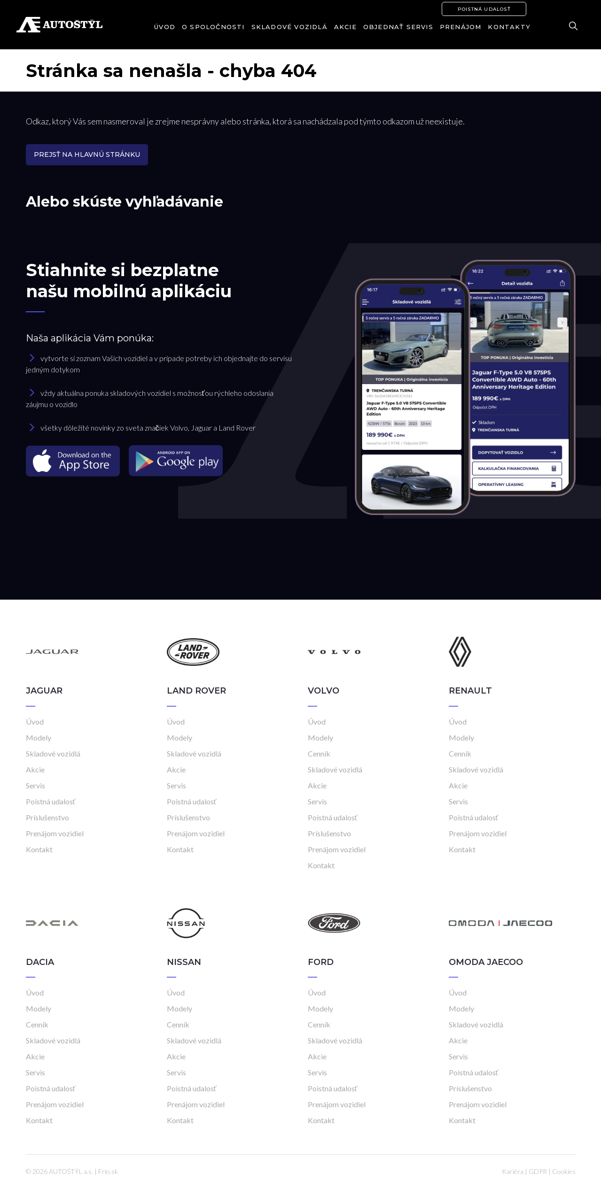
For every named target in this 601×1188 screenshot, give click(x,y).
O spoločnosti (213, 27)
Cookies (564, 1171)
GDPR (538, 1171)
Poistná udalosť (484, 9)
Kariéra (512, 1171)
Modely (38, 737)
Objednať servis (398, 27)
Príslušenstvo (47, 817)
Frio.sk (108, 1171)
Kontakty (509, 27)
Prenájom (461, 27)
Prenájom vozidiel (55, 833)
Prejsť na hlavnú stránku (87, 154)
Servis (35, 785)
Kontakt (39, 849)
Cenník (319, 753)
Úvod (164, 27)
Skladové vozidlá (289, 27)
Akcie (345, 27)
